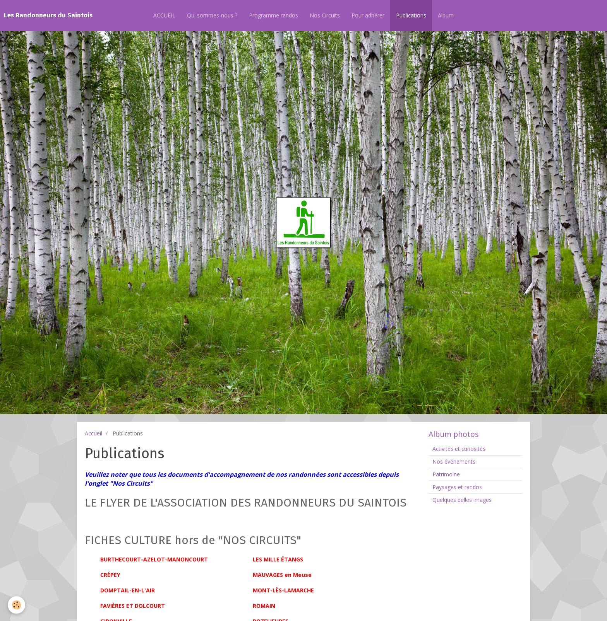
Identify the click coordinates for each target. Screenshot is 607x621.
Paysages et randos (457, 487)
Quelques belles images (462, 499)
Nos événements (453, 461)
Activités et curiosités (458, 448)
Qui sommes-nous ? (212, 15)
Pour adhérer (368, 15)
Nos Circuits (325, 15)
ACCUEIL (164, 15)
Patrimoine (446, 474)
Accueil (93, 433)
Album (446, 15)
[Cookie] (16, 605)
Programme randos (273, 15)
